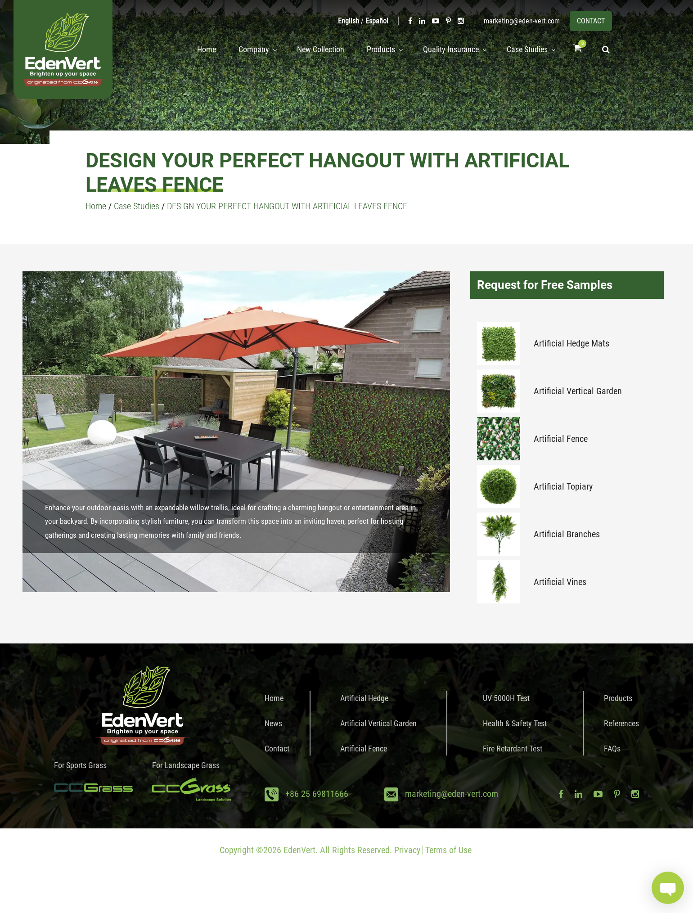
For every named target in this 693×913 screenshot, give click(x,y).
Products (373, 49)
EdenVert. (301, 850)
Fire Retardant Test (512, 748)
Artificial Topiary (563, 486)
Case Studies (524, 49)
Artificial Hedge (364, 698)
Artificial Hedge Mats (571, 343)
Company (243, 49)
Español (376, 21)
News (273, 723)
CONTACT (591, 21)
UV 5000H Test (506, 698)
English (348, 21)
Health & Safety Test (515, 723)
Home (195, 49)
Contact (277, 748)
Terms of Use (448, 850)
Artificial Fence (561, 438)
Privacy (407, 850)
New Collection (312, 49)
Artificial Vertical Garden (578, 391)
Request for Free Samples (544, 285)
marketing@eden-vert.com (522, 21)
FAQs (612, 748)
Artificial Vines (560, 581)
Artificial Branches (567, 534)
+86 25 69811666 (316, 793)
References (621, 723)
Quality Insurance (445, 49)
